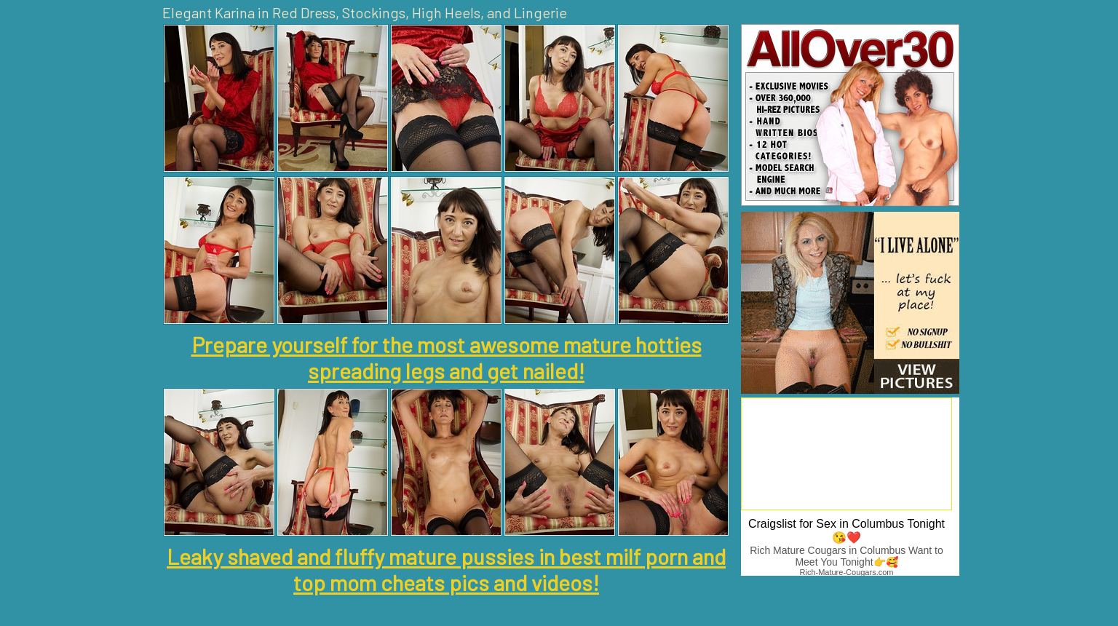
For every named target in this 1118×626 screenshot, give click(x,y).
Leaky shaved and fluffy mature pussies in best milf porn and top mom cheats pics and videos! (446, 569)
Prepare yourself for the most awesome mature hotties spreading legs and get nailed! (446, 357)
